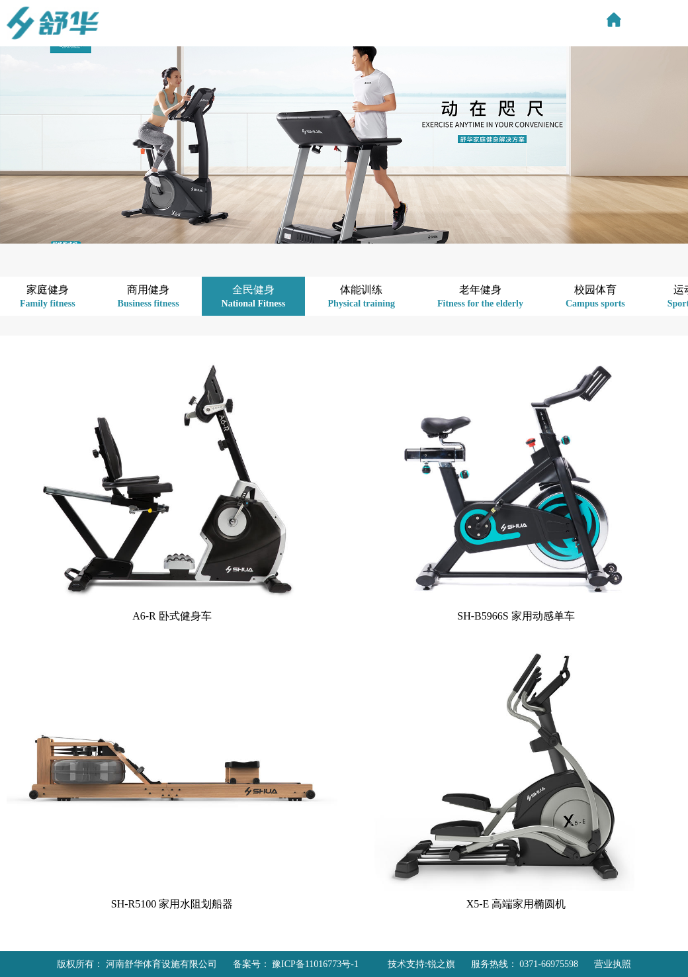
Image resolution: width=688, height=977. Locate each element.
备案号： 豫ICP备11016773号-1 (296, 964)
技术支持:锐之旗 (421, 964)
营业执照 (612, 964)
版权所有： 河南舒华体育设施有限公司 (137, 964)
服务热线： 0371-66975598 (524, 964)
